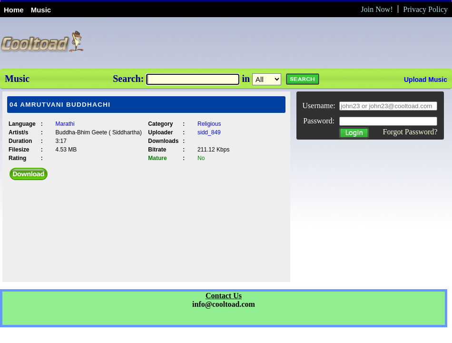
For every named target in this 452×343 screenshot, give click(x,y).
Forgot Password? (410, 132)
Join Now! (377, 9)
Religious (209, 124)
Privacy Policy (425, 9)
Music (41, 10)
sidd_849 (209, 132)
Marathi (65, 124)
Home (14, 10)
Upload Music (425, 79)
